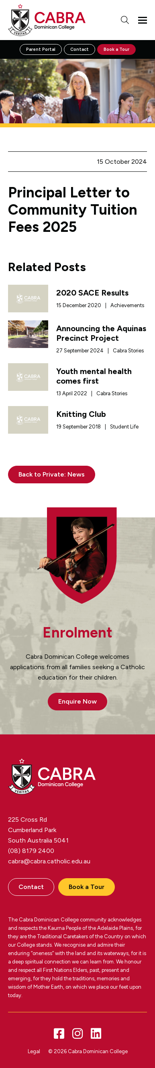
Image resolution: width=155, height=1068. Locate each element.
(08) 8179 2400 (31, 851)
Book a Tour (116, 49)
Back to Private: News (51, 474)
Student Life (124, 427)
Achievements (127, 305)
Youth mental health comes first (94, 376)
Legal (34, 1051)
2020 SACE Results (92, 293)
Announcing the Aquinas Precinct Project (101, 333)
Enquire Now (77, 701)
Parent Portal (40, 49)
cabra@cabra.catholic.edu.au (49, 861)
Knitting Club (81, 414)
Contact (79, 49)
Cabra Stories (128, 351)
